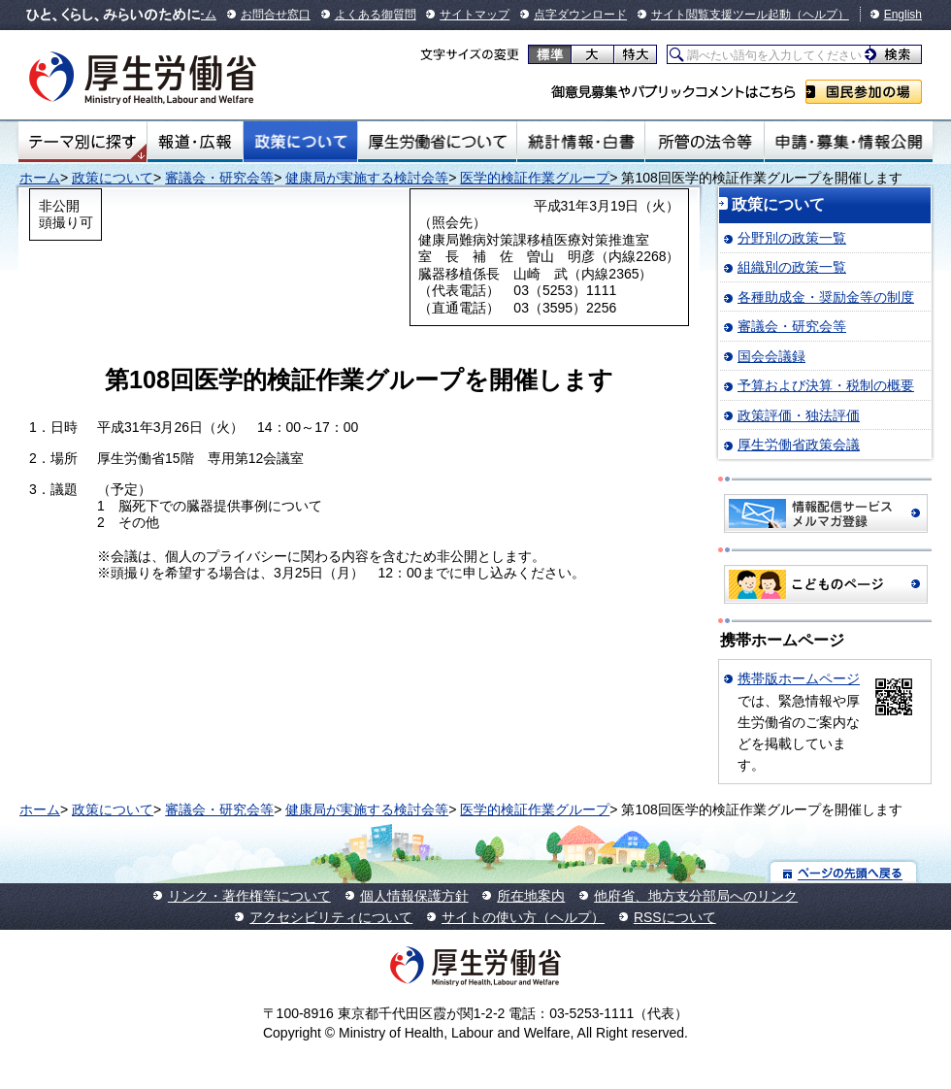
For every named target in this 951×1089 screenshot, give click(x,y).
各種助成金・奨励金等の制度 (826, 297)
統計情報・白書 (580, 141)
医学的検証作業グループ (534, 177)
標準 (550, 54)
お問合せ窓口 (276, 14)
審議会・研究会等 (219, 177)
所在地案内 (531, 896)
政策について (300, 141)
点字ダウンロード (580, 14)
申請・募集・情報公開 (849, 141)
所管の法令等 (704, 141)
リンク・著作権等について (249, 896)
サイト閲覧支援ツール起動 (721, 14)
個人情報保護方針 (414, 896)
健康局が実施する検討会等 (366, 177)
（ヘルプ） (820, 14)
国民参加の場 (863, 92)
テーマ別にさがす (82, 141)
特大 (635, 54)
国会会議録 (771, 356)
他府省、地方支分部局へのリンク (696, 896)
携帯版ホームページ (799, 678)
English (903, 14)
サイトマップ (474, 14)
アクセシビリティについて (330, 917)
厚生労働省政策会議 (799, 444)
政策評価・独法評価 (799, 415)
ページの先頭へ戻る (844, 872)
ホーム (39, 177)
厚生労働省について (437, 141)
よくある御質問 (375, 14)
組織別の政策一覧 (792, 267)
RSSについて (675, 917)
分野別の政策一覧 (792, 238)
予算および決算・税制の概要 (826, 385)
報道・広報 (195, 141)
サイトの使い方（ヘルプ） (523, 917)
